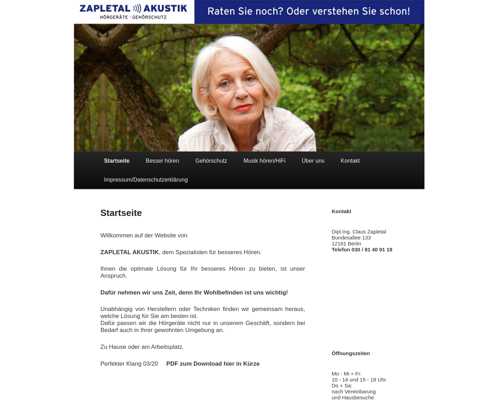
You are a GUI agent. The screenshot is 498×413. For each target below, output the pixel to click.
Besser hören (162, 161)
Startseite (117, 161)
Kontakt (350, 161)
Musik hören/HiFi (265, 161)
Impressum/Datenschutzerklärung (146, 180)
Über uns (313, 161)
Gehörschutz (211, 161)
